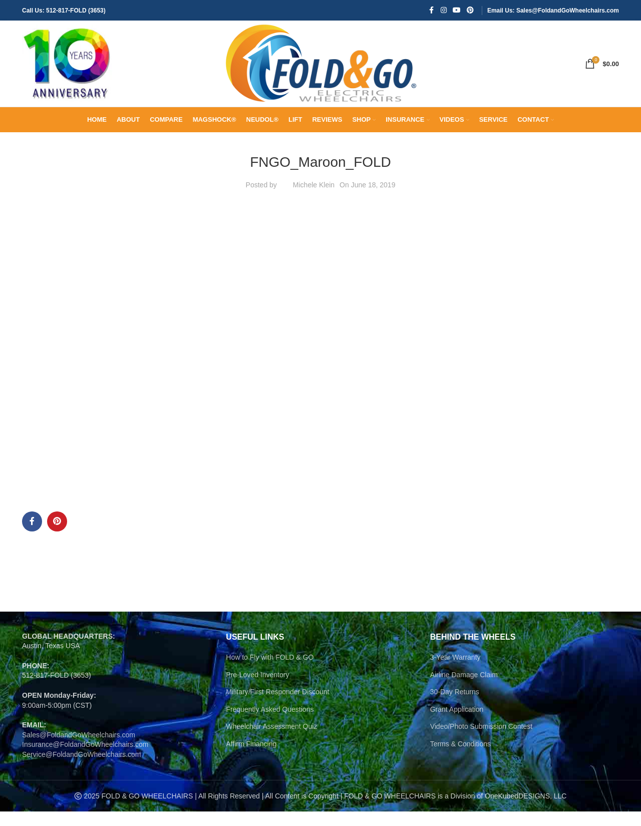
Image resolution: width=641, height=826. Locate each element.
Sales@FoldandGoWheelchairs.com (78, 749)
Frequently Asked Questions (269, 724)
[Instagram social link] (444, 11)
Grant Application (457, 724)
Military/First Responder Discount (277, 706)
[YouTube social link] (457, 11)
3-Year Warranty (455, 672)
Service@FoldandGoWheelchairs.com (81, 769)
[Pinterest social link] (470, 11)
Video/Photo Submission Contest (481, 741)
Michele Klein (314, 199)
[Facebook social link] (432, 11)
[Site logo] (67, 71)
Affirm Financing (251, 758)
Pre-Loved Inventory (257, 689)
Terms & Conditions (460, 758)
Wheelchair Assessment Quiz (271, 741)
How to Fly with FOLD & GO (269, 672)
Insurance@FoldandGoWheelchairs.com (85, 759)
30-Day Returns (454, 706)
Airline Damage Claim (464, 689)
